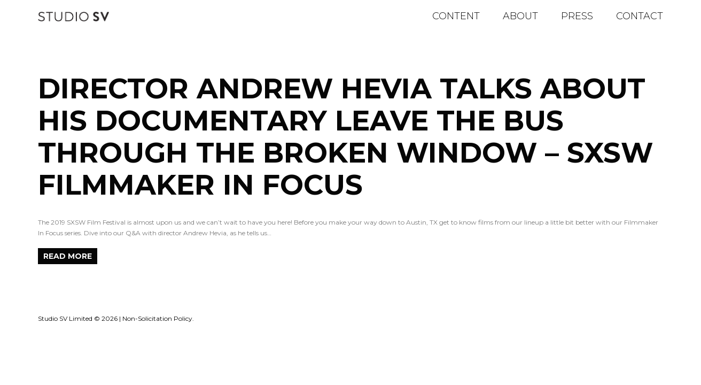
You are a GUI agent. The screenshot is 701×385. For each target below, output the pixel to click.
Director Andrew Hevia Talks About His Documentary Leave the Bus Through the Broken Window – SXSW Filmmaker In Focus (345, 137)
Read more (67, 256)
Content (456, 16)
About (520, 16)
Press (577, 16)
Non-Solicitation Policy (157, 318)
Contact (639, 16)
